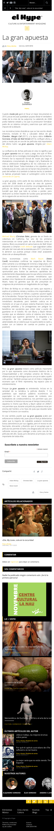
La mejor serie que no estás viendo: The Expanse (33, 761)
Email (7, 452)
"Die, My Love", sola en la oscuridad (29, 8)
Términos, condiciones (9, 823)
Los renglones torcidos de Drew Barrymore (24, 646)
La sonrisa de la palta (14, 682)
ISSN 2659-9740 (31, 827)
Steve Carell (14, 486)
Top (49, 810)
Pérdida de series (32, 741)
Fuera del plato (11, 688)
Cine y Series (11, 46)
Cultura (8, 724)
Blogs (34, 812)
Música (5, 812)
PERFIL (27, 109)
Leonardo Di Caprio (10, 176)
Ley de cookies (7, 827)
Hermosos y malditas (22, 724)
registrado (15, 562)
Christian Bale (28, 481)
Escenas (35, 810)
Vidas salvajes (22, 653)
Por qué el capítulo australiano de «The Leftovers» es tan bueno (33, 748)
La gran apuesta (42, 481)
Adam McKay (14, 481)
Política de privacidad (9, 825)
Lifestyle (23, 688)
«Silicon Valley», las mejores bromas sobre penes (32, 736)
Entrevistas (7, 810)
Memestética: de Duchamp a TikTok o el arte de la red (28, 718)
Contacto (29, 825)
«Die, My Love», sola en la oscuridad (18, 540)
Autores (28, 823)
